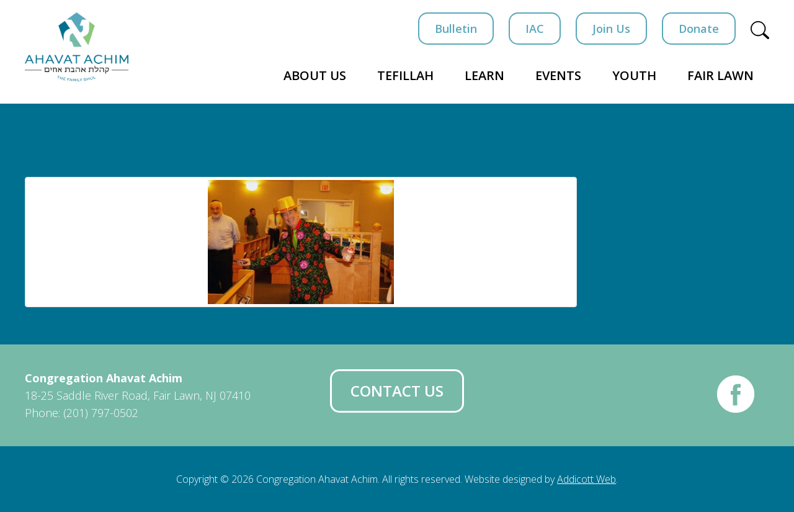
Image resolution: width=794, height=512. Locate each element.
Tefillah (405, 75)
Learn (484, 75)
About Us (314, 75)
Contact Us (397, 390)
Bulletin (456, 28)
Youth (634, 75)
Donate (699, 28)
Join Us (611, 28)
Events (558, 75)
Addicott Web (586, 479)
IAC (534, 28)
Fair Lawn (720, 75)
